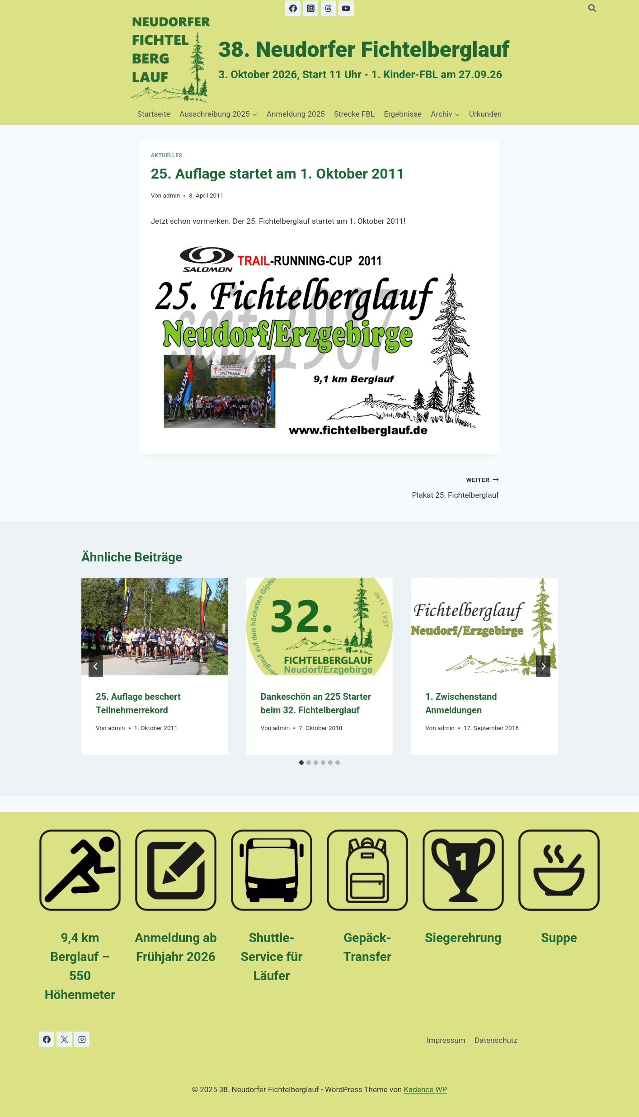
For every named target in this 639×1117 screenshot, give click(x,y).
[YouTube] (346, 8)
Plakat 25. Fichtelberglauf (413, 486)
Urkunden (485, 113)
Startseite (153, 113)
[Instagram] (310, 8)
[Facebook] (293, 8)
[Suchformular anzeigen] (592, 8)
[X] (64, 1039)
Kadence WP (425, 1089)
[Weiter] (543, 666)
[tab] (301, 762)
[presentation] (154, 626)
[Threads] (328, 8)
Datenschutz (496, 1040)
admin (171, 195)
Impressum (446, 1040)
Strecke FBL (354, 113)
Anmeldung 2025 (296, 113)
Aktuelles (167, 155)
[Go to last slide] (96, 666)
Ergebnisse (403, 113)
